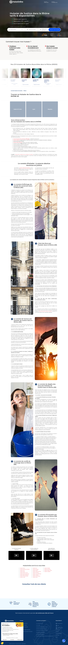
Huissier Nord (35, 577)
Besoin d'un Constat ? (23, 625)
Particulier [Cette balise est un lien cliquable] (46, 2)
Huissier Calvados (47, 571)
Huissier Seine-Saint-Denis (24, 573)
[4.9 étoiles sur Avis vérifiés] (44, 35)
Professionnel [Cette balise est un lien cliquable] (54, 2)
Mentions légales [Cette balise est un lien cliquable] (59, 633)
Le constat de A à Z (39, 623)
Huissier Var (35, 568)
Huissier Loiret (22, 577)
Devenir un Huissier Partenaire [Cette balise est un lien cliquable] (25, 629)
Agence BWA (24, 643)
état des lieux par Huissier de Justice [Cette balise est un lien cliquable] (45, 311)
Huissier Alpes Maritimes (24, 574)
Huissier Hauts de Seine (24, 576)
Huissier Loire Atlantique (37, 573)
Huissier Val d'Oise (47, 569)
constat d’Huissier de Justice (24, 167)
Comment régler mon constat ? (41, 628)
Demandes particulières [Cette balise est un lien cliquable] (40, 632)
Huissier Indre (22, 571)
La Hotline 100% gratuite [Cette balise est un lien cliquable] (40, 634)
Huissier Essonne (36, 572)
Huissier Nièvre (35, 570)
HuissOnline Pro (59, 628)
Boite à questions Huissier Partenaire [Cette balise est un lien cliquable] (26, 631)
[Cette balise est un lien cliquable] (9, 621)
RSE (57, 625)
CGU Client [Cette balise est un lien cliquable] (57, 635)
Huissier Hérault (47, 568)
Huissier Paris (22, 568)
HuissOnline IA (59, 623)
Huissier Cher (22, 570)
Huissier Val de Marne (36, 576)
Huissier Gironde (35, 569)
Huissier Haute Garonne (37, 571)
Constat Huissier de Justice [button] (17, 90)
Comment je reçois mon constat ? (42, 630)
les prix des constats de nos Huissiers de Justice (24, 154)
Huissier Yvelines (35, 574)
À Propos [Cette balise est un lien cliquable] (57, 631)
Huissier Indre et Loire (24, 572)
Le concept (38, 625)
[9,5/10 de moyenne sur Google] (59, 35)
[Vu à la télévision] (51, 35)
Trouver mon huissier (54, 29)
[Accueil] (17, 2)
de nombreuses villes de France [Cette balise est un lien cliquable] (44, 613)
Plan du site (58, 629)
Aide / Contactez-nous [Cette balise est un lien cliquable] (23, 623)
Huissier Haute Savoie (48, 570)
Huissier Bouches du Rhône (25, 569)
